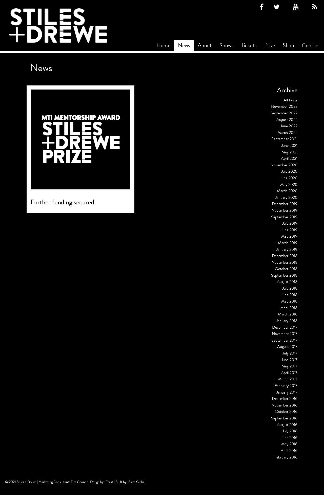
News (184, 45)
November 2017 (284, 334)
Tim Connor (79, 482)
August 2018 (287, 282)
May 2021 (289, 152)
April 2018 (289, 308)
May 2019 (289, 236)
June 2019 (289, 230)
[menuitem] (163, 45)
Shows (226, 45)
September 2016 (284, 418)
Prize (269, 45)
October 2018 (286, 269)
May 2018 (289, 301)
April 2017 (289, 373)
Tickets (249, 45)
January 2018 (286, 321)
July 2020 (289, 171)
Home (163, 45)
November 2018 (284, 262)
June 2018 (289, 295)
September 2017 (284, 340)
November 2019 (284, 210)
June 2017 (289, 360)
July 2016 (289, 431)
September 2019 (284, 217)
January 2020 (286, 197)
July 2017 (289, 353)
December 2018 (284, 256)
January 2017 (286, 392)
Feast (109, 482)
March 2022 (287, 132)
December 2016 (284, 398)
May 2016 (289, 444)
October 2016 (286, 411)
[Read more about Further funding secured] (80, 139)
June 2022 (288, 126)
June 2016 (289, 437)
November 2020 (284, 165)
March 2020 (287, 191)
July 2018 (289, 288)
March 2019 (287, 243)
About (205, 45)
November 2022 (284, 106)
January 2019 (286, 249)
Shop (288, 45)
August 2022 (286, 119)
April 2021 (289, 158)
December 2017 (284, 327)
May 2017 (289, 366)
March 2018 (287, 314)
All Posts (290, 100)
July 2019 (289, 223)
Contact (311, 45)
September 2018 (284, 275)
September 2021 (284, 139)
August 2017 (287, 346)
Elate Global (136, 482)
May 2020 (288, 184)
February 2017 (286, 385)
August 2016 (287, 425)
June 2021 (289, 145)
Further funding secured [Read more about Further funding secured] (62, 202)
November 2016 (284, 405)
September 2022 (284, 113)
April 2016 (289, 450)
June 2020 (288, 178)
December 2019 (284, 204)
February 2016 (285, 457)
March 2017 (287, 379)
